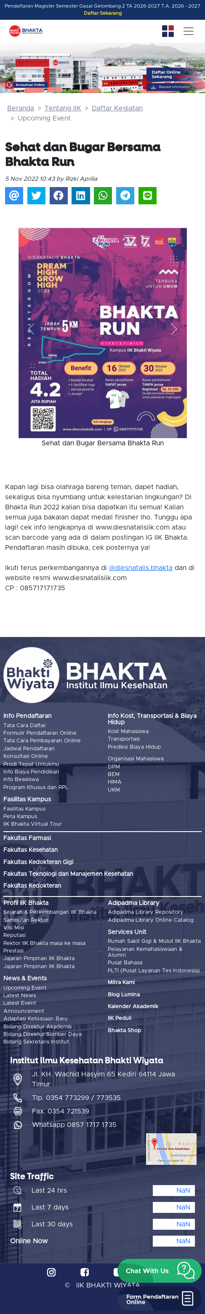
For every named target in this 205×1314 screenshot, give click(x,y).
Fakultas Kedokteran (32, 886)
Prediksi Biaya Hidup (134, 747)
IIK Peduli (119, 1018)
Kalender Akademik (133, 1006)
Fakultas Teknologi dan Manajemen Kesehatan (68, 874)
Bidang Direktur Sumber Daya (42, 1034)
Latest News (19, 995)
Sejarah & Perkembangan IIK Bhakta (49, 912)
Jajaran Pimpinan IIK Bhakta (39, 958)
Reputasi (14, 935)
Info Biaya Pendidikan (31, 772)
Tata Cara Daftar (24, 725)
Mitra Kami (121, 982)
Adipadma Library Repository (146, 912)
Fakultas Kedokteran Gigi (38, 862)
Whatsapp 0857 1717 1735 (74, 1124)
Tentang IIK (63, 108)
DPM (114, 767)
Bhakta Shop (124, 1030)
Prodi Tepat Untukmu (31, 764)
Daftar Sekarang (103, 13)
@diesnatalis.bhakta (141, 568)
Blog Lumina (124, 995)
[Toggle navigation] (188, 31)
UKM (114, 790)
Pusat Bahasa (125, 963)
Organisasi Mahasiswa (136, 759)
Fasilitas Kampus (24, 809)
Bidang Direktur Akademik (37, 1027)
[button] (31, 329)
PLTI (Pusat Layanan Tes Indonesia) (154, 971)
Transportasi (124, 739)
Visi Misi (13, 928)
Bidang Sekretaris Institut (36, 1042)
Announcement (23, 1011)
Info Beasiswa (21, 779)
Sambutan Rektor (25, 920)
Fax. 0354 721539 (60, 1111)
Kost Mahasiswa (128, 731)
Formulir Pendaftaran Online (40, 733)
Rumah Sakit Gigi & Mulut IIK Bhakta (154, 941)
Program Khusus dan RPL (35, 787)
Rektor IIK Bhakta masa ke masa (44, 943)
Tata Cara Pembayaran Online (42, 741)
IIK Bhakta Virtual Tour (32, 824)
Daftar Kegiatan (117, 108)
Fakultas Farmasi (27, 838)
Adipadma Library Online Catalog (151, 920)
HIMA (115, 782)
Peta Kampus (20, 816)
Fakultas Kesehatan (30, 850)
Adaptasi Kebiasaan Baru (35, 1019)
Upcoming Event (25, 988)
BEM (114, 774)
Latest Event (19, 1003)
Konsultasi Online (25, 756)
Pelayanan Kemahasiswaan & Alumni (145, 952)
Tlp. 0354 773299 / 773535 (76, 1098)
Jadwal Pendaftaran (29, 749)
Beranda (20, 108)
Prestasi (13, 951)
